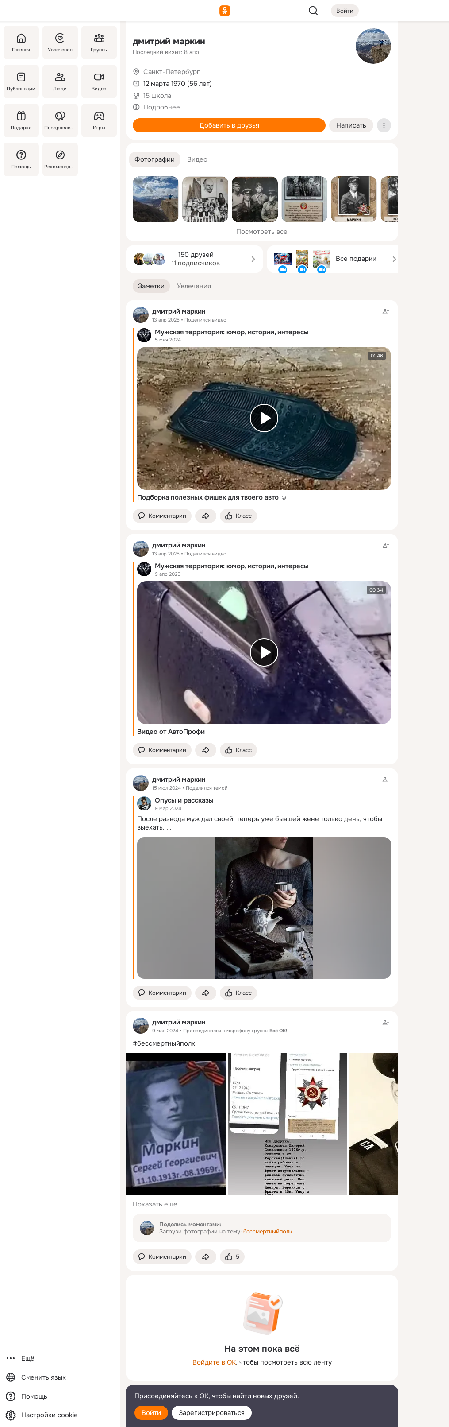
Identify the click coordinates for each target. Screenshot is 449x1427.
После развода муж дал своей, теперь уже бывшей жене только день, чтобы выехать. (259, 823)
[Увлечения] (60, 42)
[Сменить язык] (60, 1377)
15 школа (157, 95)
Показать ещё (155, 1204)
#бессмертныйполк (164, 1043)
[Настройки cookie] (60, 1415)
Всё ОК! (278, 1031)
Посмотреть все (262, 231)
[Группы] (99, 42)
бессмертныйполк (267, 1231)
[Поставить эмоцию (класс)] (238, 516)
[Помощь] (21, 159)
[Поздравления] (60, 120)
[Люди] (60, 81)
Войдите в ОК (214, 1362)
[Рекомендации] (60, 159)
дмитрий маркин (169, 41)
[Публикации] (21, 81)
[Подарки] (21, 120)
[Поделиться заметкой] (205, 516)
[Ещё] (60, 1358)
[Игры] (99, 120)
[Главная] (21, 42)
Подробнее (161, 107)
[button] (154, 159)
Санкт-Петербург (171, 71)
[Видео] (99, 81)
